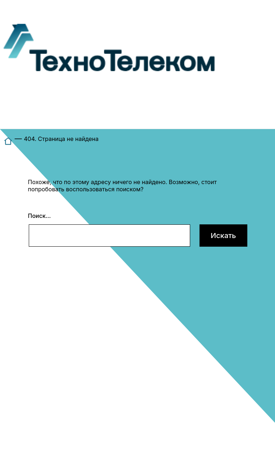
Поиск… (39, 215)
